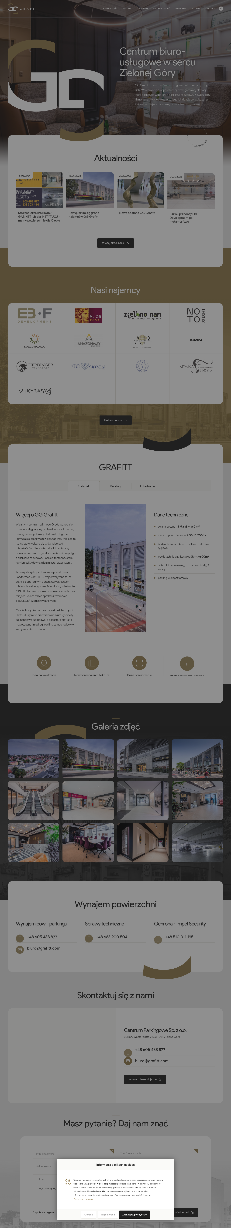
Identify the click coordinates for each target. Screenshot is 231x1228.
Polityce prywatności (83, 1199)
